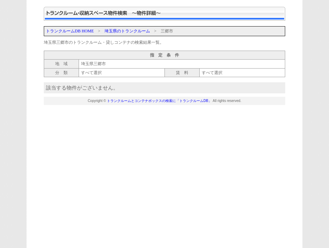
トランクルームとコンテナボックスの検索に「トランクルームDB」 (159, 101)
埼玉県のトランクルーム (127, 31)
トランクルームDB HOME (70, 31)
